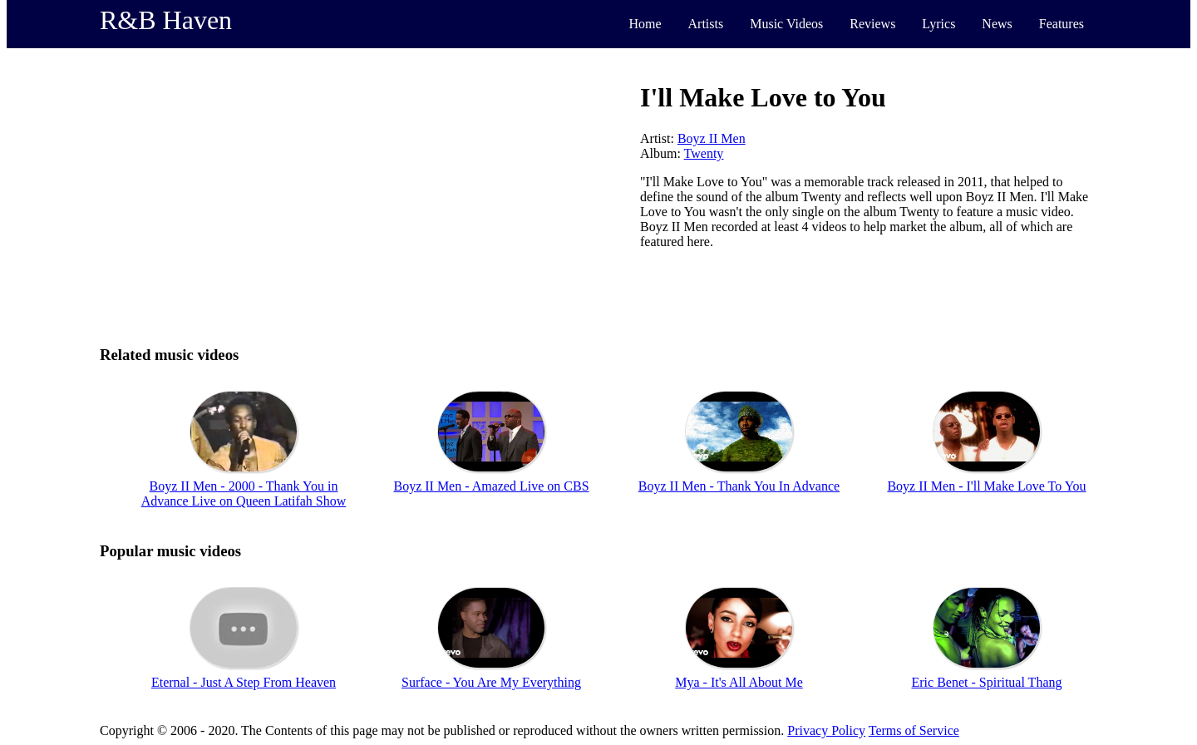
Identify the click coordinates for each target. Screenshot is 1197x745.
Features (1061, 24)
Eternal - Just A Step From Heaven (243, 682)
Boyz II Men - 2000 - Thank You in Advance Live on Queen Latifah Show (244, 493)
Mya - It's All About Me (739, 682)
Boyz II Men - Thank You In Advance (739, 486)
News (997, 24)
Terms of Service (914, 730)
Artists (706, 24)
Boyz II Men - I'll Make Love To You (986, 486)
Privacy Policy (826, 730)
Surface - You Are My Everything (491, 682)
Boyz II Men (711, 138)
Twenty (704, 153)
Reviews (872, 24)
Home (644, 24)
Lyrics (938, 24)
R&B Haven (166, 20)
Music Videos (786, 24)
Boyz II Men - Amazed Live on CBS (491, 486)
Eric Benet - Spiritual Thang (987, 682)
